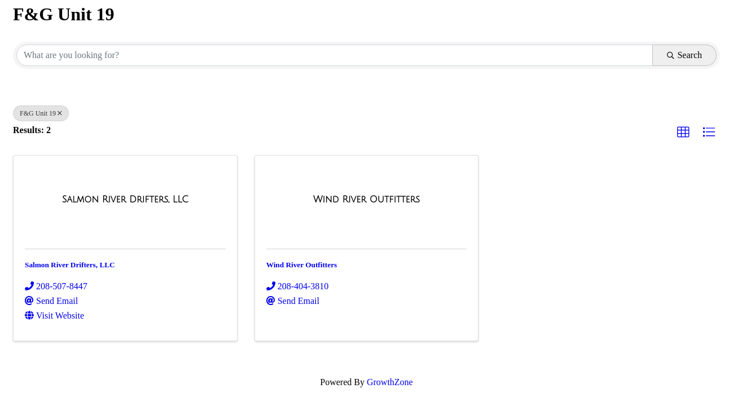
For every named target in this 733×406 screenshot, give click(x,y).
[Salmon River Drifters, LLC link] (125, 199)
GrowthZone (390, 382)
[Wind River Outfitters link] (366, 199)
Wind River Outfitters (301, 265)
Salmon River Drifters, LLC (70, 265)
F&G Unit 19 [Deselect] (41, 113)
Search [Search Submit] (684, 55)
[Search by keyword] (334, 55)
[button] (683, 132)
